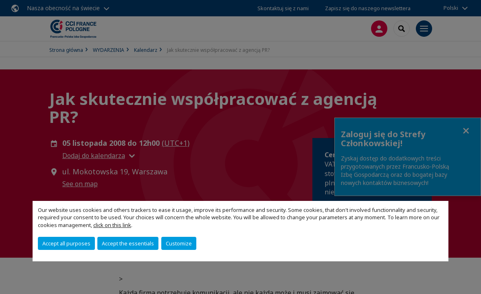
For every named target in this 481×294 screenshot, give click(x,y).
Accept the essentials (128, 243)
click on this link (112, 225)
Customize (179, 243)
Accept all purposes (66, 243)
